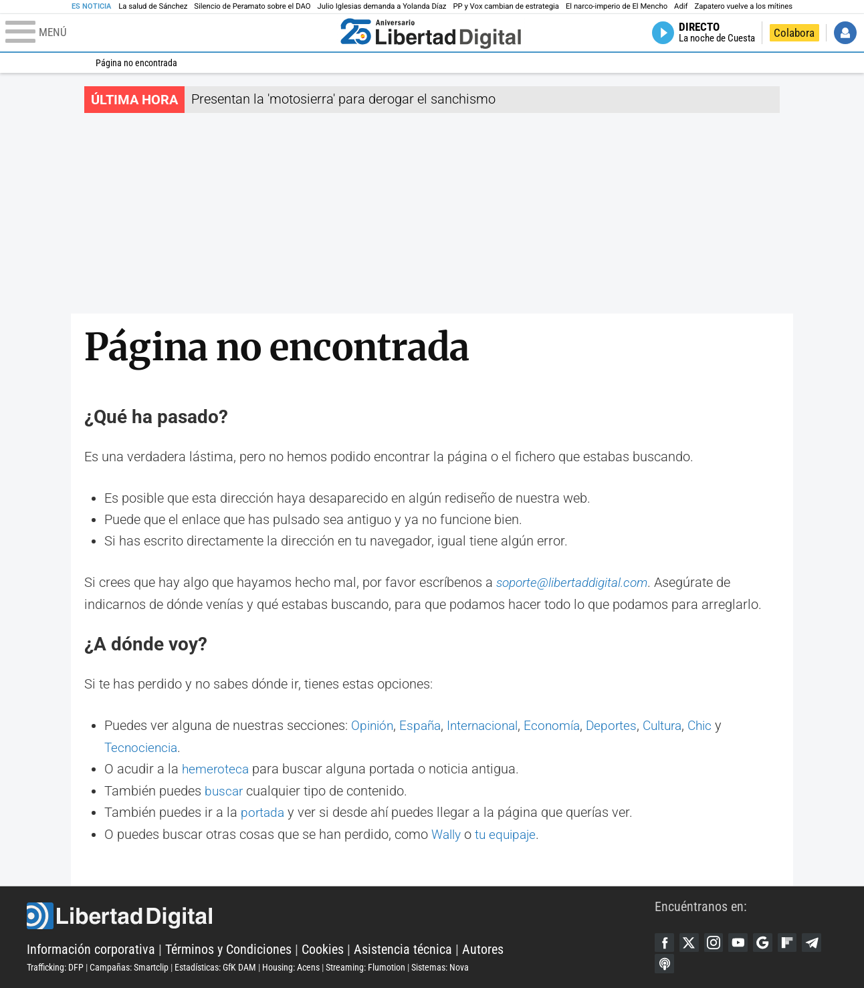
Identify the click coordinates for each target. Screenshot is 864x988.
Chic (719, 725)
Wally (447, 832)
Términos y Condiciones (228, 948)
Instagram (716, 941)
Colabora (794, 32)
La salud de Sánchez (152, 6)
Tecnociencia (142, 747)
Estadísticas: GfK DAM (215, 966)
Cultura (678, 725)
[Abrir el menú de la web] (169, 33)
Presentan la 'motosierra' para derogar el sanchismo (343, 99)
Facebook (665, 941)
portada (263, 811)
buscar (225, 789)
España (424, 725)
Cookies (323, 948)
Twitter (690, 941)
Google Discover (766, 941)
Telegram (817, 941)
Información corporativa (91, 948)
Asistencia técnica (403, 948)
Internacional (490, 725)
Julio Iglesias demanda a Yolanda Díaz (382, 6)
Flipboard (792, 941)
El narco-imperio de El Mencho (616, 6)
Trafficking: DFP (55, 966)
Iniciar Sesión (845, 32)
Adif (680, 6)
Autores (483, 948)
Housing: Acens (291, 966)
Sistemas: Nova (440, 966)
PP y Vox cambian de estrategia (505, 6)
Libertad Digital (341, 914)
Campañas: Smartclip (129, 966)
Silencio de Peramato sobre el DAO (252, 6)
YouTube (741, 941)
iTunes (665, 963)
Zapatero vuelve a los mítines (744, 6)
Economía (563, 725)
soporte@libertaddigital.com (576, 582)
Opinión (374, 725)
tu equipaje (510, 832)
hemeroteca (216, 768)
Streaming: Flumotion (365, 966)
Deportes (625, 725)
